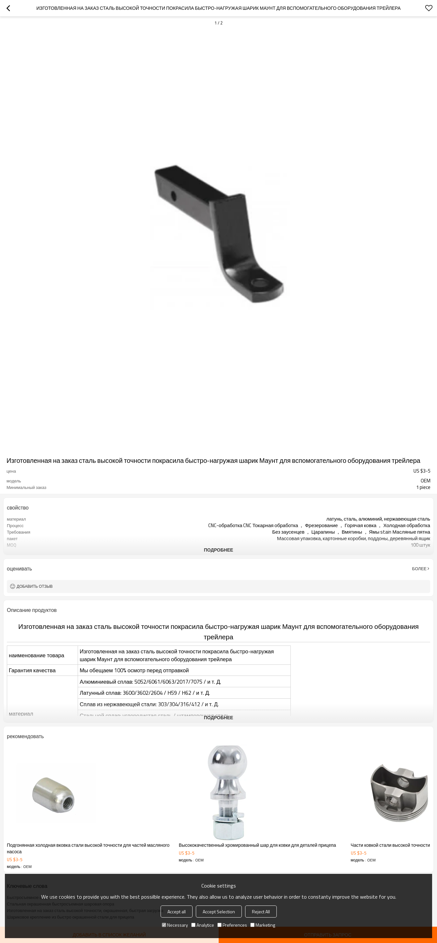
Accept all (176, 911)
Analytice (202, 924)
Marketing (262, 924)
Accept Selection (219, 911)
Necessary (175, 924)
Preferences (232, 924)
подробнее (218, 549)
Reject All (261, 911)
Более (419, 568)
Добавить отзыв (35, 586)
